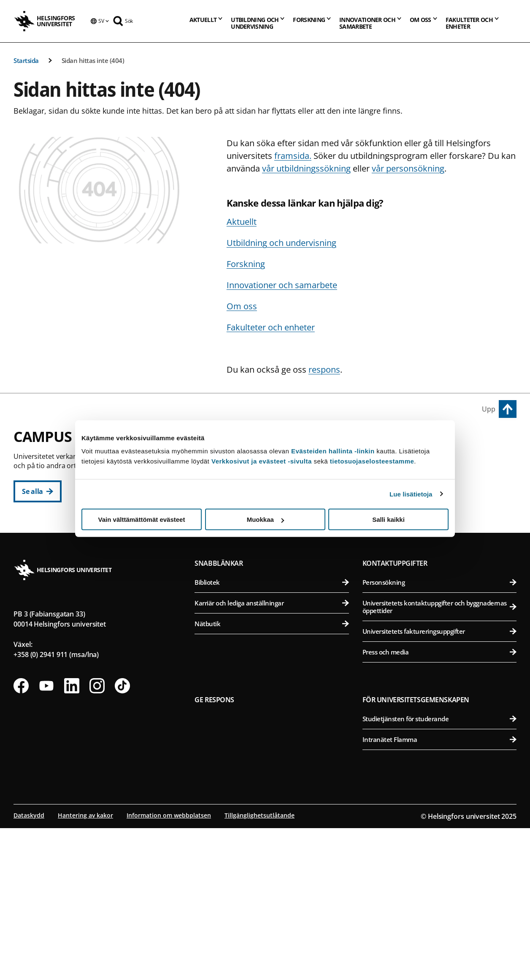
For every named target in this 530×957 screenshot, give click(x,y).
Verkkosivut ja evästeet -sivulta (261, 461)
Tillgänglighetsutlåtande (259, 944)
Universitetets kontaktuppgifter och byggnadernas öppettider (439, 736)
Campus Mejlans (393, 560)
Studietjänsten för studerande (439, 847)
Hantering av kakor (85, 944)
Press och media (439, 781)
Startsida (26, 60)
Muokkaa (265, 519)
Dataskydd (29, 944)
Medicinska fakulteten (440, 579)
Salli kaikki (388, 519)
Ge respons (214, 828)
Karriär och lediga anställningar (272, 732)
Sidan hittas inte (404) (93, 60)
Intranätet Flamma (439, 868)
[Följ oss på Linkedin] (71, 814)
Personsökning (439, 711)
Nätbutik (272, 752)
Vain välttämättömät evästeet (141, 519)
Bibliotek (272, 711)
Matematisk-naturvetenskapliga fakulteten (276, 621)
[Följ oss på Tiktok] (122, 814)
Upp (488, 409)
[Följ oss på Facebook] (21, 814)
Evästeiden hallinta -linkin (333, 451)
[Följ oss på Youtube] (46, 814)
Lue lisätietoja (411, 493)
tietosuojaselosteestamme (372, 461)
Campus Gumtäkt (230, 601)
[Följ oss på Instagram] (97, 814)
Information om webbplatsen (169, 944)
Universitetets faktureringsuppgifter (439, 760)
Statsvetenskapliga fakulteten (276, 544)
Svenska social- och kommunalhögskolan (276, 564)
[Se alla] (38, 491)
